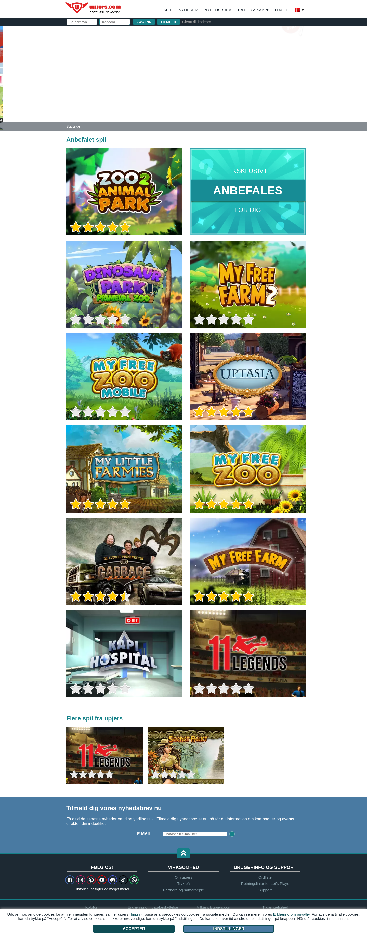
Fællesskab (251, 10)
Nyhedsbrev (217, 10)
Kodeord (206, 66)
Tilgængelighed (275, 907)
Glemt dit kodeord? (197, 22)
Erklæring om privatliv (291, 914)
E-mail (203, 55)
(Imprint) (136, 914)
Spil (167, 10)
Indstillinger (228, 929)
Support (265, 890)
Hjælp (282, 10)
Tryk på (183, 883)
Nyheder (188, 10)
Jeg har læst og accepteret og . (247, 88)
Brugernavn (210, 45)
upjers (93, 7)
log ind (234, 32)
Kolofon (91, 907)
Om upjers (183, 877)
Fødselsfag (210, 76)
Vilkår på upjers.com (272, 86)
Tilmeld (168, 22)
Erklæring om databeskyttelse (237, 90)
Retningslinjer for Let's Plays (265, 883)
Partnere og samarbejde (183, 890)
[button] (183, 853)
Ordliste (265, 877)
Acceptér (134, 929)
